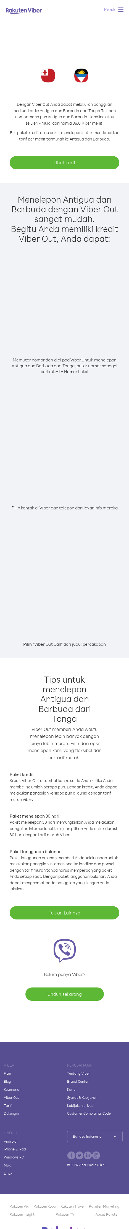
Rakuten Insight (22, 1214)
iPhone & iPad (15, 1149)
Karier (72, 1089)
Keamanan (12, 1089)
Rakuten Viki (19, 1206)
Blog (7, 1081)
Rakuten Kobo (45, 1206)
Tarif (8, 1105)
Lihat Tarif (64, 162)
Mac (7, 1165)
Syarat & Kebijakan (82, 1097)
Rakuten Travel (72, 1206)
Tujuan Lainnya (64, 913)
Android (10, 1141)
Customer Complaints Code (89, 1113)
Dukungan (12, 1113)
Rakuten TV (65, 1214)
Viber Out (11, 1097)
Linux (8, 1173)
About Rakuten (107, 1214)
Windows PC (14, 1157)
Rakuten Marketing (104, 1206)
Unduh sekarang (65, 994)
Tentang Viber (78, 1073)
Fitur (7, 1073)
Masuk (109, 9)
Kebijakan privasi (80, 1105)
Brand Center (78, 1081)
